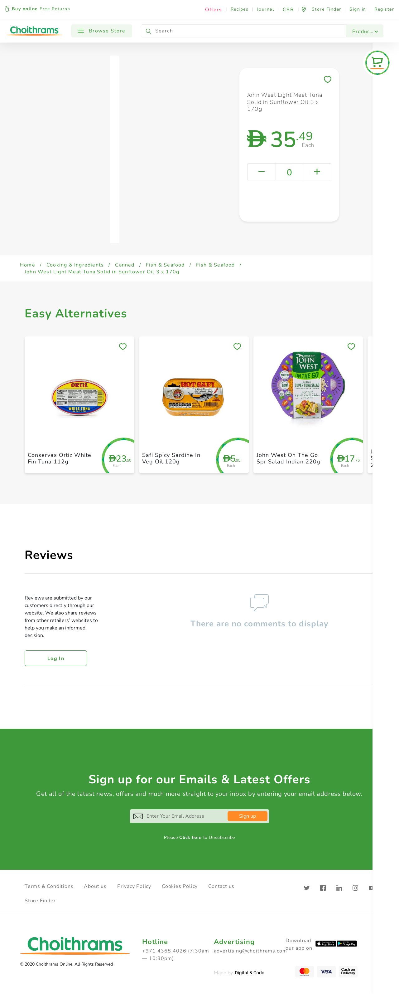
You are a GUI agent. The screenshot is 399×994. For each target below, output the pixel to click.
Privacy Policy (134, 886)
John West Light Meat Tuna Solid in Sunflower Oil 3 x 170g (102, 271)
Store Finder (40, 900)
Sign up (247, 816)
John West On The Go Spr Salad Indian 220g (288, 458)
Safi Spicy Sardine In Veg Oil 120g (171, 458)
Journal (265, 9)
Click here (190, 837)
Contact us (221, 886)
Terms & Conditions (49, 886)
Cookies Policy (180, 886)
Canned (124, 265)
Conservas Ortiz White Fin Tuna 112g (59, 458)
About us (95, 886)
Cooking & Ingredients (75, 265)
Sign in (357, 9)
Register (384, 9)
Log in (55, 658)
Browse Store (102, 30)
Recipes (240, 9)
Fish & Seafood (165, 265)
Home (27, 265)
